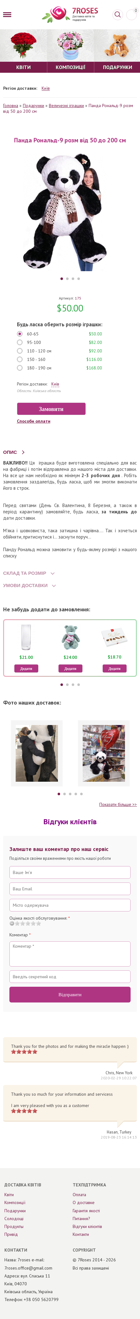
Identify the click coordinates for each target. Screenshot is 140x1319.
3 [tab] (73, 278)
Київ (46, 88)
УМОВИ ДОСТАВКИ (25, 585)
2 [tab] (67, 278)
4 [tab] (78, 278)
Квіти (9, 1194)
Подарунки (33, 105)
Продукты (13, 1226)
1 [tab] (61, 278)
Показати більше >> (118, 804)
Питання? (81, 1218)
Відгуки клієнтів (87, 1226)
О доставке (84, 1202)
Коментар (20, 935)
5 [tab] (81, 794)
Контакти (81, 1234)
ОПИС (10, 452)
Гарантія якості (86, 1210)
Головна (10, 105)
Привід (11, 1234)
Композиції (14, 1202)
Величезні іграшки (66, 105)
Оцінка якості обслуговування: (39, 918)
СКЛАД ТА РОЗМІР (24, 573)
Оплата (79, 1194)
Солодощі (13, 1218)
